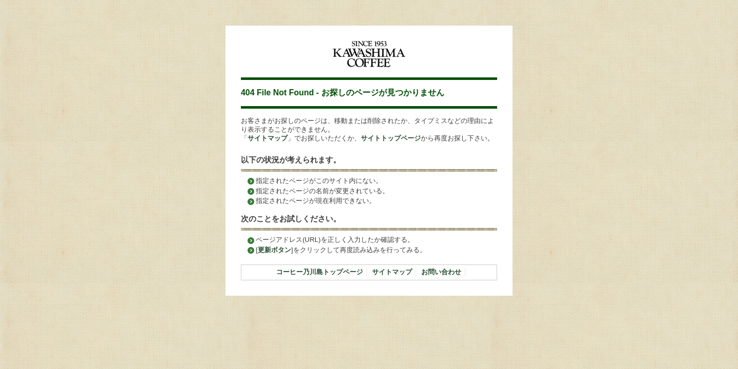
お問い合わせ (441, 272)
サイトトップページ (391, 138)
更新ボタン (274, 250)
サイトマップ (268, 138)
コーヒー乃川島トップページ (319, 272)
